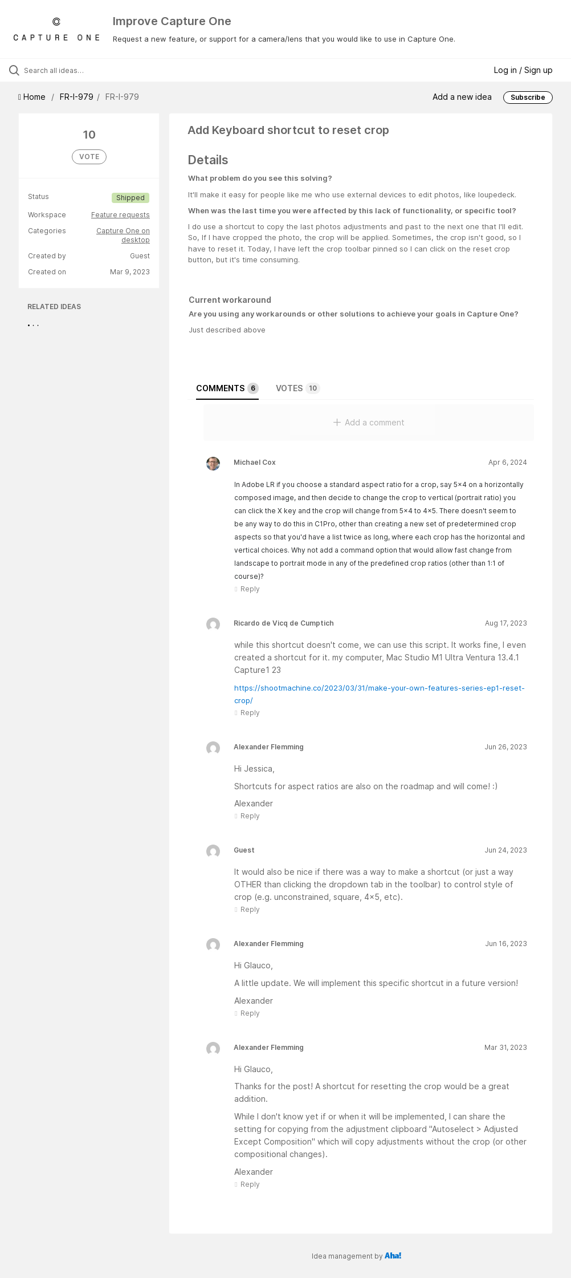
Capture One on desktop (123, 235)
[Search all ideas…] (76, 70)
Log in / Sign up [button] (523, 70)
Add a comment (369, 422)
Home (33, 97)
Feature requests (120, 214)
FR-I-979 (76, 97)
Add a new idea (462, 97)
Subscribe (528, 97)
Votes (298, 388)
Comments (227, 388)
